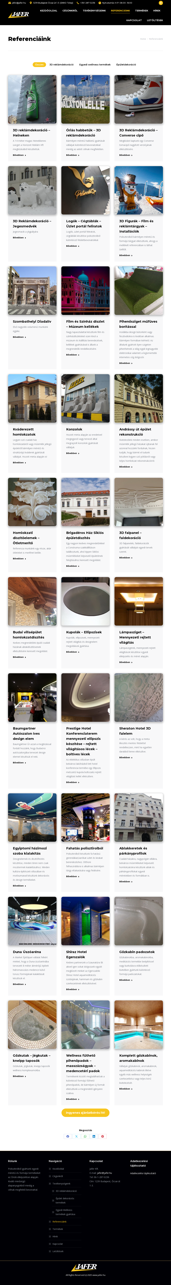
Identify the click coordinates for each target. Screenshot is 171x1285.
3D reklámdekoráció (66, 1191)
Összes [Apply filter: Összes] (39, 64)
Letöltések (57, 1251)
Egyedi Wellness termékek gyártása (65, 1212)
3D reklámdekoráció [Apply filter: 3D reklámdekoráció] (61, 64)
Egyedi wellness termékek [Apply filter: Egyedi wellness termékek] (95, 64)
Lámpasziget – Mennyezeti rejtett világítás (135, 637)
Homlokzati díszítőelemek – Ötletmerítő (26, 538)
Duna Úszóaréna (27, 952)
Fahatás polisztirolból (84, 848)
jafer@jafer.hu (17, 2)
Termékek (57, 1229)
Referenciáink (59, 1221)
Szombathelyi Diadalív (32, 321)
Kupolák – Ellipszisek (84, 632)
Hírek (55, 1236)
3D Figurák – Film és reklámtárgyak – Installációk (136, 226)
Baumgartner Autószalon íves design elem (26, 733)
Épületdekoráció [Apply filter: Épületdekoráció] (126, 64)
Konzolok (74, 429)
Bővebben (19, 155)
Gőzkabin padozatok (137, 952)
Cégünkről (57, 1176)
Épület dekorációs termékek (65, 1200)
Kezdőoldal (58, 1168)
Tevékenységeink (59, 1183)
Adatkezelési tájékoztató (143, 1173)
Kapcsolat (57, 1243)
